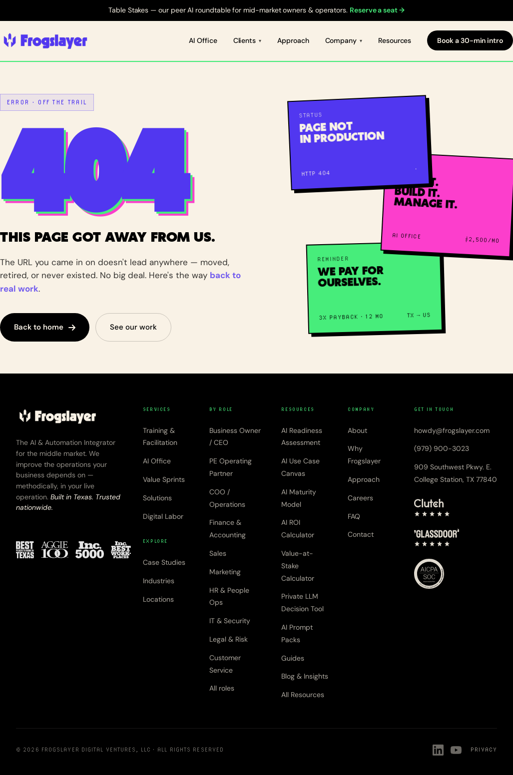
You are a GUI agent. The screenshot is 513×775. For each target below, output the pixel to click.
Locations (158, 599)
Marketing (225, 571)
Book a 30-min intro (470, 40)
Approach (293, 40)
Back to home (44, 327)
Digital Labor (163, 516)
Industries (158, 580)
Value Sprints (164, 479)
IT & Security (229, 620)
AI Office (203, 40)
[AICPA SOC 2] (429, 574)
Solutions (157, 497)
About (357, 430)
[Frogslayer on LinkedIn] (438, 750)
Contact (361, 534)
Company (341, 40)
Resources (394, 40)
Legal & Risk (228, 639)
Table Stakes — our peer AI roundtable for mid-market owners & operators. (256, 9)
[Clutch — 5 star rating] (432, 508)
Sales (217, 553)
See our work (133, 327)
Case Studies (164, 562)
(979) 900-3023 (441, 448)
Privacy (484, 750)
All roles (221, 688)
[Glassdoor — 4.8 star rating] (437, 538)
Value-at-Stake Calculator (297, 566)
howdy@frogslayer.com (452, 430)
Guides (292, 658)
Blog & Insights (304, 676)
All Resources (302, 694)
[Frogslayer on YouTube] (456, 750)
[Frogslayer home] (45, 41)
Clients (244, 40)
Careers (360, 497)
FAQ (354, 516)
